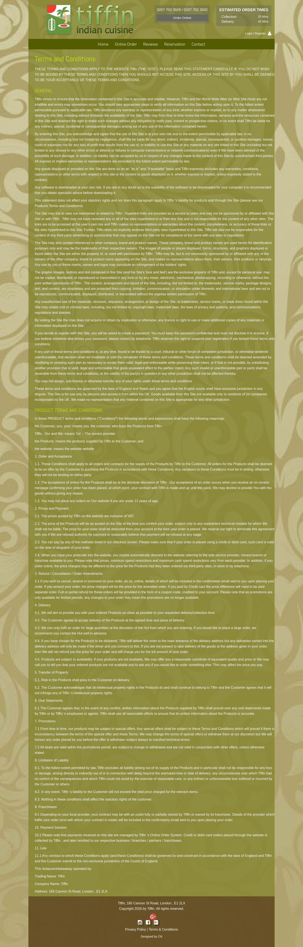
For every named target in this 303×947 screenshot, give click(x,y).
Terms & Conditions (163, 929)
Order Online (182, 18)
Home (103, 44)
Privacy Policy (135, 929)
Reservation (174, 44)
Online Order (126, 44)
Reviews (150, 44)
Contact (198, 44)
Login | (250, 33)
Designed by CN (151, 936)
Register (260, 33)
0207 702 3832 (195, 10)
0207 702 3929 (169, 10)
